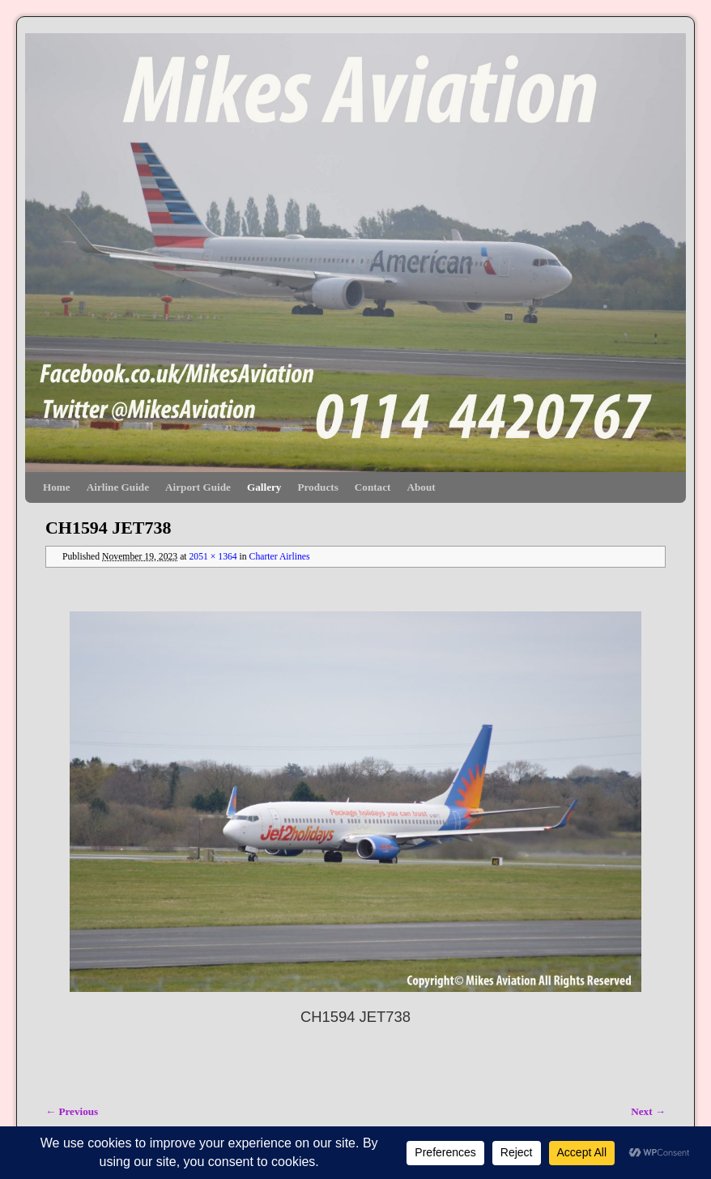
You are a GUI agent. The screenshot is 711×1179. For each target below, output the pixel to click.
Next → (648, 1111)
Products (317, 487)
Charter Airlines (279, 556)
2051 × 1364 (212, 556)
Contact (373, 487)
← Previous (71, 1111)
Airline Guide (118, 487)
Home (56, 487)
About (421, 487)
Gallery (264, 487)
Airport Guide (198, 487)
